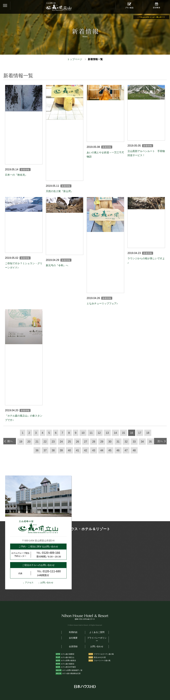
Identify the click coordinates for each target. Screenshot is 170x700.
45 (109, 450)
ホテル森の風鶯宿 (67, 654)
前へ (10, 441)
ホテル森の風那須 (67, 664)
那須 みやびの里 (100, 657)
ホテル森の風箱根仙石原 (71, 673)
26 (77, 441)
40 (69, 450)
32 (126, 441)
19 (20, 441)
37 (45, 450)
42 (85, 450)
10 (83, 432)
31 (118, 441)
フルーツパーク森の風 (102, 660)
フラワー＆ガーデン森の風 (104, 654)
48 (134, 450)
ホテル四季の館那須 (68, 660)
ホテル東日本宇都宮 (68, 667)
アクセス (29, 582)
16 (131, 432)
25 (69, 441)
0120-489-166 (51, 552)
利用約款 (73, 632)
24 (61, 441)
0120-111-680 (52, 571)
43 (93, 450)
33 (134, 441)
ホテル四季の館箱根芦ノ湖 (72, 670)
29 (101, 441)
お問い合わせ (46, 582)
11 (91, 432)
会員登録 (73, 646)
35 (150, 441)
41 (77, 450)
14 (115, 432)
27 (85, 441)
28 (93, 441)
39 (61, 450)
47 (126, 450)
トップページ (74, 59)
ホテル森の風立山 (67, 657)
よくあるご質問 (96, 632)
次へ (160, 441)
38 (53, 450)
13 (107, 432)
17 (139, 432)
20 (28, 441)
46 (118, 450)
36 (37, 450)
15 (123, 432)
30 (109, 441)
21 (37, 441)
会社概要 (73, 638)
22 (45, 441)
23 (53, 441)
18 (147, 432)
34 (142, 441)
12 (99, 432)
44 (101, 450)
